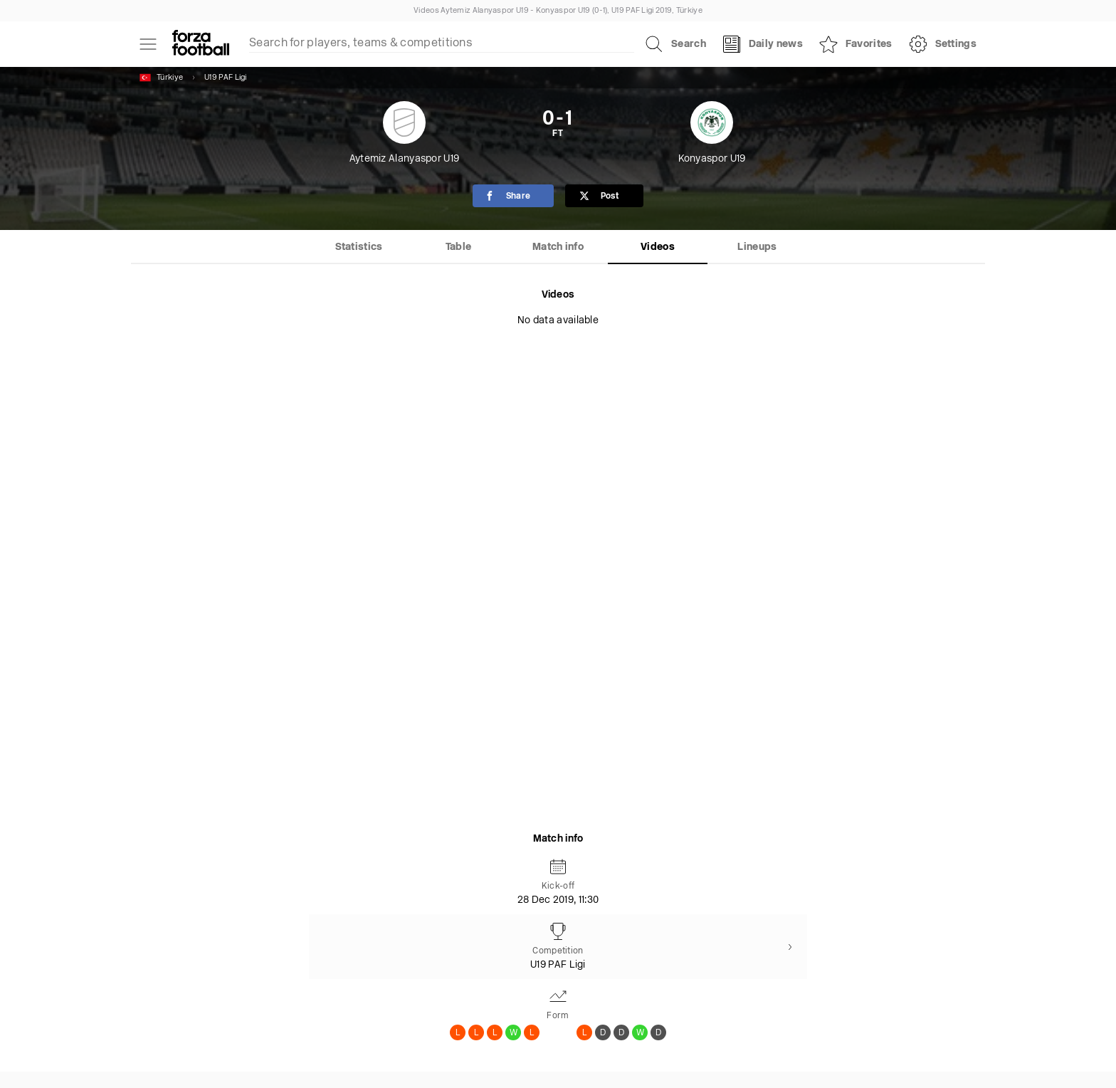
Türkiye (161, 77)
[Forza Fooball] (200, 44)
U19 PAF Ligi (225, 78)
